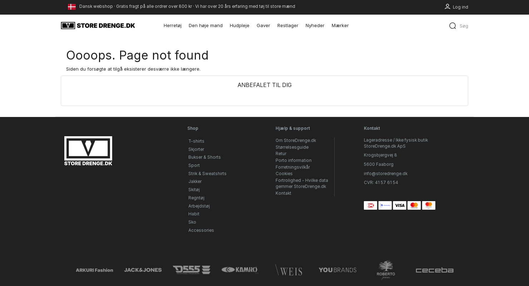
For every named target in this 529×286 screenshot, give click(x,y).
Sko (192, 222)
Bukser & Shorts (204, 157)
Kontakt (283, 193)
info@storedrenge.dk (385, 173)
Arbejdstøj (199, 206)
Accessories (201, 230)
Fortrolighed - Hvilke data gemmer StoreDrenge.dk (302, 183)
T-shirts (196, 141)
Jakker (195, 181)
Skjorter (196, 149)
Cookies (284, 173)
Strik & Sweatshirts (207, 173)
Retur (281, 153)
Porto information (294, 160)
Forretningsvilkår (293, 167)
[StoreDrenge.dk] (98, 25)
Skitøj (194, 189)
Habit (193, 213)
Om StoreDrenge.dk (296, 140)
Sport (194, 165)
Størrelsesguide (292, 147)
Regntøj (196, 197)
